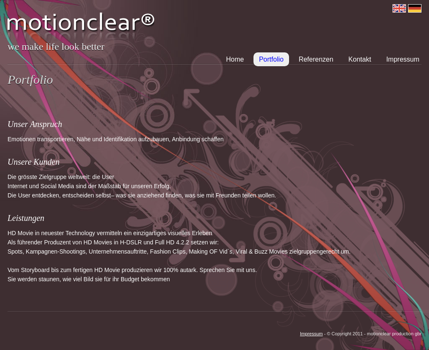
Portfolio (271, 59)
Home (235, 59)
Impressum (402, 59)
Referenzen (316, 59)
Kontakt (360, 59)
